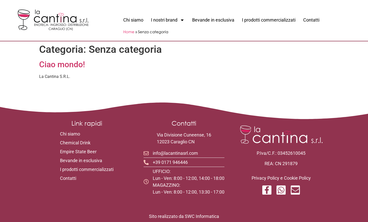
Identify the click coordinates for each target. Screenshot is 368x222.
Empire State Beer (78, 151)
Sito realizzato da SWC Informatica (184, 216)
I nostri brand (168, 20)
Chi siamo (133, 20)
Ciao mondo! (62, 64)
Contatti (311, 20)
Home (128, 31)
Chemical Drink (75, 142)
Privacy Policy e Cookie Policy (281, 178)
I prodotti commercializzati (269, 20)
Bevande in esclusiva (213, 20)
